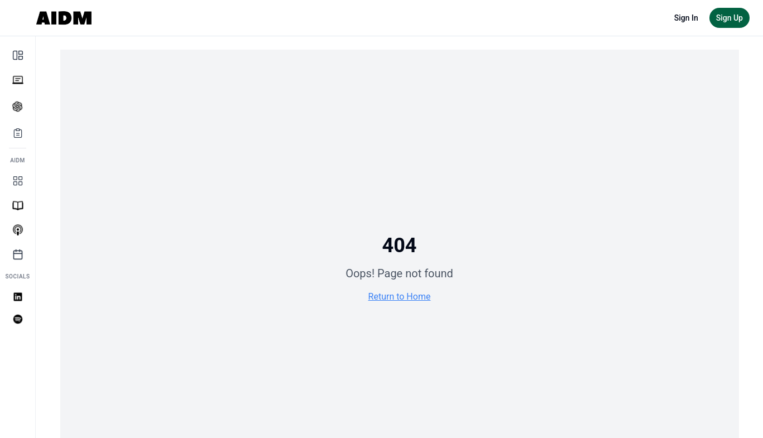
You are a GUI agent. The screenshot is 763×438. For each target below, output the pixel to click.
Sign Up (729, 17)
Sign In (686, 17)
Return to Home (399, 296)
